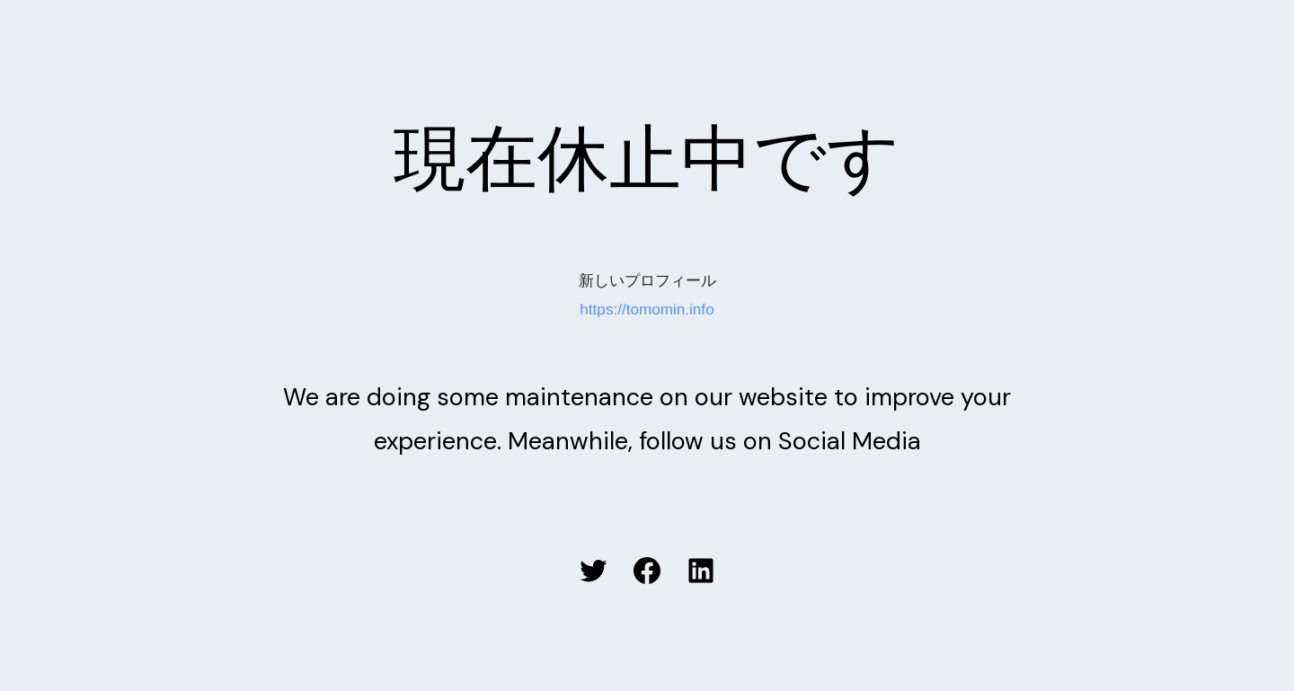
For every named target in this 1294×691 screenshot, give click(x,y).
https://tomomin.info (646, 309)
